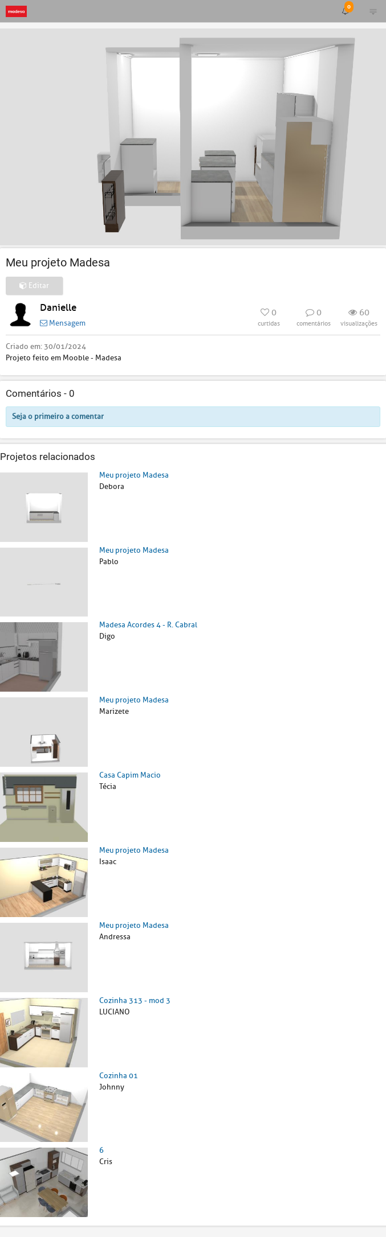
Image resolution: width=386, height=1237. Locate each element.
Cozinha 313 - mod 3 (134, 1000)
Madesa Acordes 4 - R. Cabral (148, 625)
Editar (34, 285)
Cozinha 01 (118, 1075)
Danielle (58, 308)
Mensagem (63, 323)
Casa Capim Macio (130, 775)
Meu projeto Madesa (134, 475)
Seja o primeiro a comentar (58, 416)
